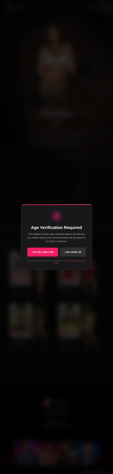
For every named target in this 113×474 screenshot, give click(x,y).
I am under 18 (73, 252)
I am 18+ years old (43, 252)
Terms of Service (70, 261)
